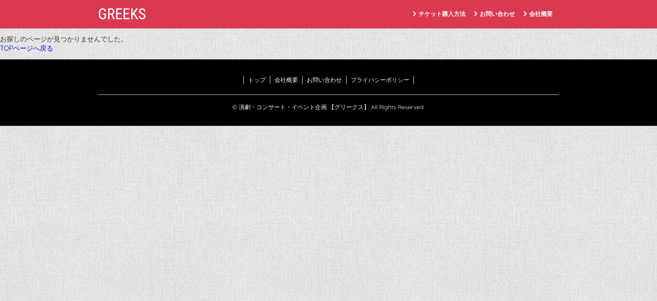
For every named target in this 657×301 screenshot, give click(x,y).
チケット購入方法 (439, 13)
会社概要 (538, 13)
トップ (257, 80)
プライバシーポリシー (380, 80)
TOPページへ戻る (26, 48)
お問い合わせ (494, 13)
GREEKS (122, 14)
